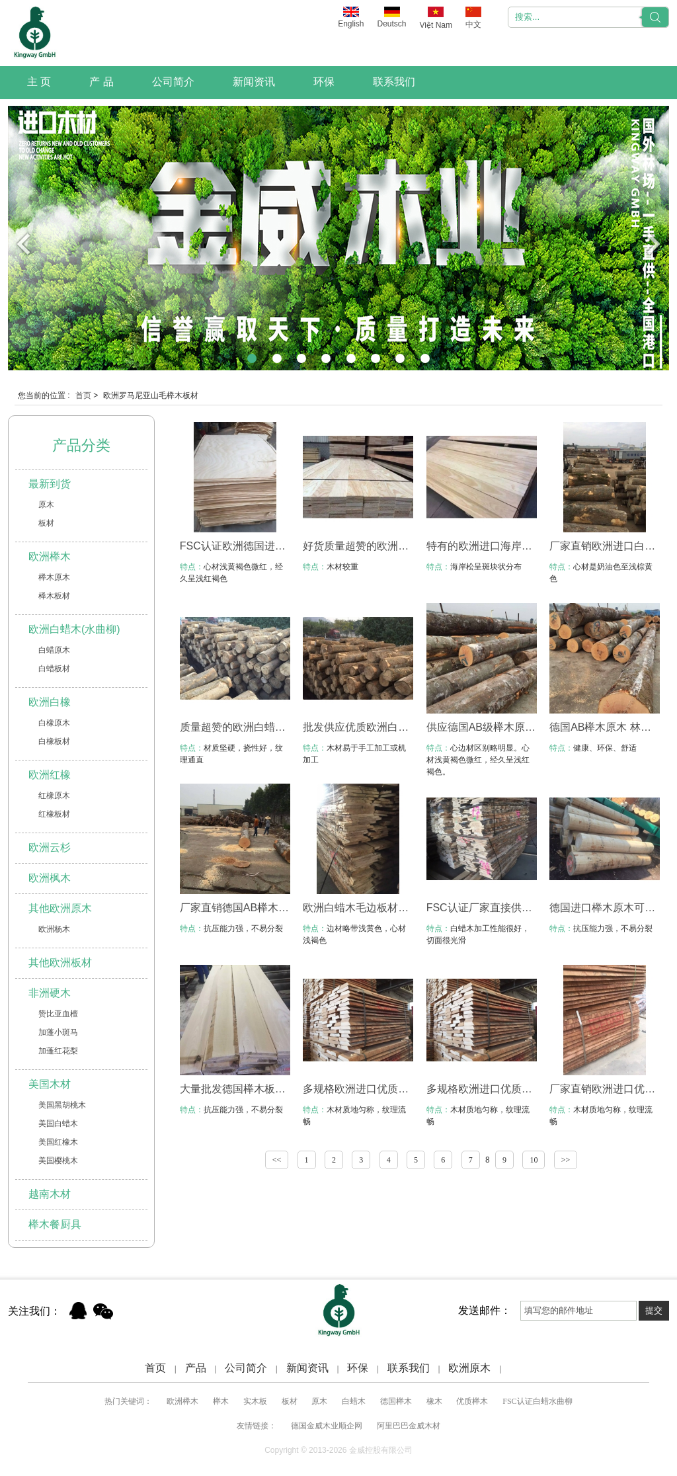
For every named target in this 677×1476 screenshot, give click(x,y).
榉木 (221, 1401)
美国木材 (49, 1084)
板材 (46, 523)
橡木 (434, 1401)
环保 (324, 81)
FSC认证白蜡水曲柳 (537, 1401)
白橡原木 (54, 722)
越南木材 (49, 1194)
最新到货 (49, 483)
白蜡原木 (54, 650)
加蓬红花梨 (58, 1050)
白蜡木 (354, 1401)
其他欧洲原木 (60, 908)
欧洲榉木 (49, 556)
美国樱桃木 (58, 1160)
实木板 (255, 1401)
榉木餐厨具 (54, 1224)
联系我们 (394, 81)
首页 (83, 395)
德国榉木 (396, 1401)
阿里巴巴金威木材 (408, 1425)
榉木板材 (54, 595)
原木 (46, 504)
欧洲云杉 (49, 847)
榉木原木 (54, 577)
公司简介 (173, 81)
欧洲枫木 (49, 877)
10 (534, 1160)
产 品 (101, 81)
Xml (519, 1368)
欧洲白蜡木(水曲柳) (74, 629)
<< (277, 1160)
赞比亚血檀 (58, 1013)
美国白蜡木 (58, 1123)
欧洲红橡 (49, 774)
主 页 (39, 81)
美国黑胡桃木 (62, 1105)
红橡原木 (54, 795)
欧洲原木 (469, 1368)
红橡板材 (54, 814)
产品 (195, 1368)
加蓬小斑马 (58, 1032)
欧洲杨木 (54, 929)
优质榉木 (472, 1401)
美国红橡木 (58, 1142)
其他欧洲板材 (60, 962)
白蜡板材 (54, 668)
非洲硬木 (49, 993)
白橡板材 (54, 741)
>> (566, 1160)
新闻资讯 (254, 81)
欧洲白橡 (49, 702)
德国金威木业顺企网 (326, 1425)
